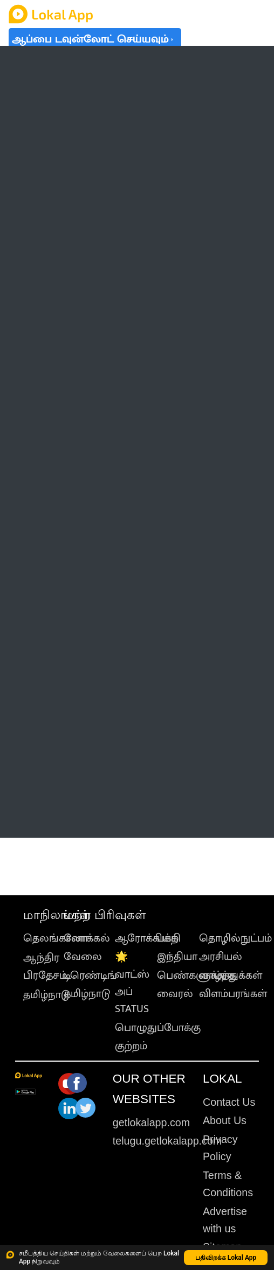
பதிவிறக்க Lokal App (226, 1257)
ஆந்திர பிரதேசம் (45, 966)
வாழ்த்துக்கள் (230, 975)
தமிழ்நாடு (46, 995)
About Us (224, 1120)
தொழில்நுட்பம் (235, 938)
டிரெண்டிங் (90, 975)
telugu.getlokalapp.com (167, 1141)
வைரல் (175, 993)
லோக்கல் (87, 938)
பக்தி (169, 938)
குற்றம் (131, 1046)
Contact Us (229, 1102)
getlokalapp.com (151, 1122)
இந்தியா (177, 956)
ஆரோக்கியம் (147, 938)
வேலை (83, 956)
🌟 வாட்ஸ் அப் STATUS (132, 983)
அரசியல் (220, 956)
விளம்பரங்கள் (233, 993)
